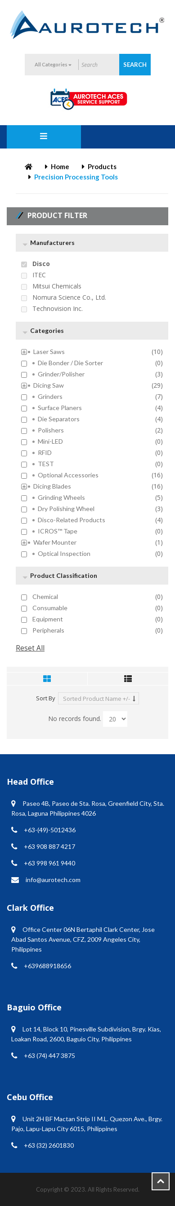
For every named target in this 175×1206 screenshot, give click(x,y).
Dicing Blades (52, 486)
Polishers (51, 430)
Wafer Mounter (54, 542)
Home (60, 166)
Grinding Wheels (61, 497)
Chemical (45, 597)
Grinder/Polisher (61, 374)
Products (102, 166)
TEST (46, 464)
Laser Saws (49, 352)
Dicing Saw (48, 385)
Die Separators (59, 419)
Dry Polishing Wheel (66, 509)
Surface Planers (60, 408)
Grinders (50, 396)
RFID (45, 453)
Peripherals (48, 630)
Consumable (49, 608)
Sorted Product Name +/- (96, 699)
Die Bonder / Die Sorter (70, 363)
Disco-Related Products (71, 520)
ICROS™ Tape (57, 531)
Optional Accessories (68, 475)
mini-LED (50, 441)
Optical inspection (64, 554)
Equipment (47, 619)
